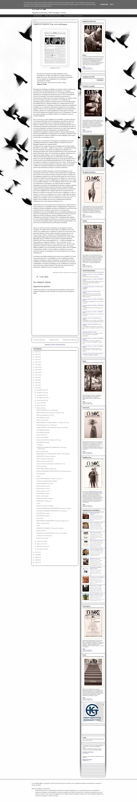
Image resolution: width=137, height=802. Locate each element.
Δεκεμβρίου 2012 (41, 390)
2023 (36, 359)
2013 (36, 385)
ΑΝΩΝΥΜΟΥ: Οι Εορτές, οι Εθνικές (46, 456)
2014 (36, 382)
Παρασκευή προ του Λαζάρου (96, 585)
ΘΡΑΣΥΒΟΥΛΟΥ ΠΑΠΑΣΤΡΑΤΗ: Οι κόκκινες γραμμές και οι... (52, 520)
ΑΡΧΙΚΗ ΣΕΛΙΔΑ (37, 15)
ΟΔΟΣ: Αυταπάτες (41, 530)
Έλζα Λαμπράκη (40, 473)
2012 (36, 388)
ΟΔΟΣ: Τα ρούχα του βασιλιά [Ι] (44, 461)
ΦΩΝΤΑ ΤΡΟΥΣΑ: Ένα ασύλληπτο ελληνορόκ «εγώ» (50, 412)
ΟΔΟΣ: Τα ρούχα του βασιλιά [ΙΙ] (45, 459)
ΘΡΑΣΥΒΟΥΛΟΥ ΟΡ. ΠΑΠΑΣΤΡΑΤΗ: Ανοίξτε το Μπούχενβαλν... (53, 454)
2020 (36, 367)
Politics (38, 525)
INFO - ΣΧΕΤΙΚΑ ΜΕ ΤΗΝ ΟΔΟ (53, 15)
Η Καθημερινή (85, 753)
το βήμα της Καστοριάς (87, 67)
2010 (36, 554)
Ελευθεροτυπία (85, 760)
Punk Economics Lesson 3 (43, 491)
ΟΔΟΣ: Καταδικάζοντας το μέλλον (45, 415)
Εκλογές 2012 (40, 518)
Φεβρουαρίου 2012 (42, 546)
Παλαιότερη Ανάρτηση (70, 340)
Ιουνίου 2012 (40, 405)
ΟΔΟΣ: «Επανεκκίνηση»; (42, 523)
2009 (36, 557)
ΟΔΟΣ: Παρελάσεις (41, 466)
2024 (36, 357)
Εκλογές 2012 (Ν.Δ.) (41, 435)
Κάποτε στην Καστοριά (42, 420)
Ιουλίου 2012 (40, 403)
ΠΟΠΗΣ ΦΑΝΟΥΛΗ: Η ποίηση (44, 498)
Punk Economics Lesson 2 (43, 488)
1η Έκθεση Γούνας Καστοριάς (44, 535)
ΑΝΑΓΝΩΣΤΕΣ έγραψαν (43, 417)
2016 (36, 377)
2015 (36, 380)
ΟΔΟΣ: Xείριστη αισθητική (95, 532)
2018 (36, 372)
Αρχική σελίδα (53, 340)
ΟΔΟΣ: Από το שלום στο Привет (45, 506)
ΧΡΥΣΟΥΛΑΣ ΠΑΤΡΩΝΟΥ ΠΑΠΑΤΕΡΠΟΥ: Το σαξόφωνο (51, 511)
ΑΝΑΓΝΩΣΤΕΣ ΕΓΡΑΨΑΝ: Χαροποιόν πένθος (96, 568)
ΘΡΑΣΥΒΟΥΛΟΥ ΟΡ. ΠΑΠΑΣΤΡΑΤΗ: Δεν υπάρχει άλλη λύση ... (53, 422)
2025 (36, 354)
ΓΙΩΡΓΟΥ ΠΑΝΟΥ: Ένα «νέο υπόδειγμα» (47, 410)
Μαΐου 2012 (40, 408)
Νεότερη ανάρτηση (39, 340)
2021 (36, 364)
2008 (36, 560)
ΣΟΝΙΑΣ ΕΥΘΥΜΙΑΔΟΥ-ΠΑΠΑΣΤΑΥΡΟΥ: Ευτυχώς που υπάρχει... (54, 508)
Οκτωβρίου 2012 (41, 395)
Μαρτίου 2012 (40, 544)
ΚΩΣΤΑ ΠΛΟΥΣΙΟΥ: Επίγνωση (44, 483)
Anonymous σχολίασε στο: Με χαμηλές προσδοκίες (92, 353)
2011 (36, 552)
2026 (36, 351)
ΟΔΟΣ (83, 66)
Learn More (104, 4)
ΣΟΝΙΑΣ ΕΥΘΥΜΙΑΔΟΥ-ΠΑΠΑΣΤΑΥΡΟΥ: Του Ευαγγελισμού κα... (54, 471)
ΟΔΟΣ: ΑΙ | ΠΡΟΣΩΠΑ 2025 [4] (96, 522)
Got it (112, 4)
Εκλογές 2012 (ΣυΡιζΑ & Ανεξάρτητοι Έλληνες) (48, 440)
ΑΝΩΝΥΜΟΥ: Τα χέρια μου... (44, 501)
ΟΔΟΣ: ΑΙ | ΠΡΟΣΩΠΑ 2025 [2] (96, 549)
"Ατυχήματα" (39, 445)
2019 (36, 369)
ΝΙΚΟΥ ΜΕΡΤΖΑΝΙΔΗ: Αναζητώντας (46, 468)
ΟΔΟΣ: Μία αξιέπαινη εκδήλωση (96, 540)
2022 (36, 362)
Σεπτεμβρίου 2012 (41, 397)
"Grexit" (38, 503)
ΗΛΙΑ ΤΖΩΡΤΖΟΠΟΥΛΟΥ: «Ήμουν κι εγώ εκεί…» (49, 478)
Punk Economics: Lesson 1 (43, 486)
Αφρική (38, 476)
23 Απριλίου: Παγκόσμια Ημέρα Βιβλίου (46, 481)
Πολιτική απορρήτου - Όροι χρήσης (73, 15)
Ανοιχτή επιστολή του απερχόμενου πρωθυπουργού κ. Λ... (51, 463)
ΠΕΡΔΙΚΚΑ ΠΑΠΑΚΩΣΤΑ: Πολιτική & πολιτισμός (49, 528)
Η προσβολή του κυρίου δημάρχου (97, 577)
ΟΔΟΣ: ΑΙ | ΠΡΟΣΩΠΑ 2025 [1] (96, 594)
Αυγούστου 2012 (41, 400)
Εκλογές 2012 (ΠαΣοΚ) (42, 437)
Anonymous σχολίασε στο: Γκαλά (89, 331)
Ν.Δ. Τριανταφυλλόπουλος (88, 752)
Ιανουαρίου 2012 (41, 549)
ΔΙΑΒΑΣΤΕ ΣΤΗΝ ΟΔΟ (95, 558)
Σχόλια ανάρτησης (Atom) (58, 344)
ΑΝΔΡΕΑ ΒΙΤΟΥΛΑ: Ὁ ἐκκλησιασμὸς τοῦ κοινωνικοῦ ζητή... (52, 427)
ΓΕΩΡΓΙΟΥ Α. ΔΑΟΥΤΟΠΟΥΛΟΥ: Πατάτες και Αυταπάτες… (52, 533)
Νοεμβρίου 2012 (41, 392)
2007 (36, 562)
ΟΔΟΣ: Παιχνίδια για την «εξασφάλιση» (46, 425)
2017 (36, 375)
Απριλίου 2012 (41, 541)
